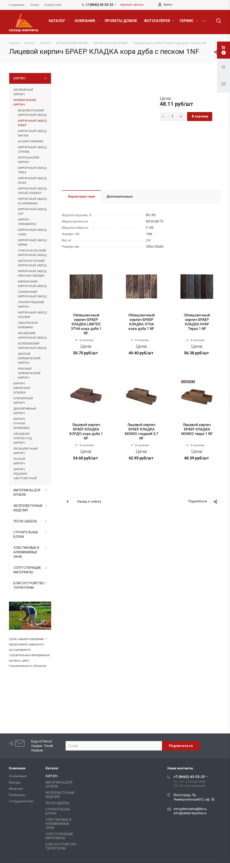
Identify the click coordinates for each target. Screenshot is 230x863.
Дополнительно (119, 196)
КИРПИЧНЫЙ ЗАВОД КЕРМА (32, 242)
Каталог (52, 768)
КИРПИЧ (19, 78)
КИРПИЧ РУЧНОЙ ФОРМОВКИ (21, 423)
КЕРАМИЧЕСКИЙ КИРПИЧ (24, 102)
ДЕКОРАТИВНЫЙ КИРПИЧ (24, 411)
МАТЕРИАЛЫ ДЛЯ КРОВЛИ (26, 492)
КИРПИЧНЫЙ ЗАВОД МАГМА (32, 133)
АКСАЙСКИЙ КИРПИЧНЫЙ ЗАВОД (32, 335)
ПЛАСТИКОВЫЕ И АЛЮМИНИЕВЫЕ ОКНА (26, 552)
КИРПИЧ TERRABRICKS (27, 222)
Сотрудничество (21, 801)
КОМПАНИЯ (87, 21)
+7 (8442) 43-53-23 (189, 777)
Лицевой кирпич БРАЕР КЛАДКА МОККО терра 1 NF (197, 429)
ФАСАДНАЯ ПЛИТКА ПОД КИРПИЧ (22, 438)
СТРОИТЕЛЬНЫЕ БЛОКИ (25, 534)
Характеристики (81, 196)
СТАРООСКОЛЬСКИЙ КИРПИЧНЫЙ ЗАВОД (32, 253)
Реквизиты (17, 795)
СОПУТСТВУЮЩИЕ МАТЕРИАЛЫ (27, 570)
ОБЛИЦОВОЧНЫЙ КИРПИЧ (25, 451)
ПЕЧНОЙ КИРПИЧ (19, 461)
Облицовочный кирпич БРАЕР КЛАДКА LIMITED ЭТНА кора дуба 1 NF (86, 324)
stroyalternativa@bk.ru (190, 809)
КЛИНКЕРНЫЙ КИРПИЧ (23, 400)
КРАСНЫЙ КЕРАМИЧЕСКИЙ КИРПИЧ (29, 373)
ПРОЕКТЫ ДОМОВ (121, 21)
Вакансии (16, 788)
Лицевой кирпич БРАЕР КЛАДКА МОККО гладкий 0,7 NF (141, 431)
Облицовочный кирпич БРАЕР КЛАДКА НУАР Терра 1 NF (197, 322)
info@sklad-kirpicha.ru (190, 813)
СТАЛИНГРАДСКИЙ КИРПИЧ (31, 304)
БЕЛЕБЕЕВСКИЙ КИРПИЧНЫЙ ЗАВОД (32, 346)
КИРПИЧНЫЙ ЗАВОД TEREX (32, 170)
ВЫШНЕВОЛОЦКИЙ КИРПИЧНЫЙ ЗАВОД (32, 113)
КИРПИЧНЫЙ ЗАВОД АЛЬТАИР (32, 315)
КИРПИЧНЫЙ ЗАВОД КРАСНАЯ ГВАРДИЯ (32, 273)
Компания (17, 768)
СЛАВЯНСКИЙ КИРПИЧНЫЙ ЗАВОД (32, 294)
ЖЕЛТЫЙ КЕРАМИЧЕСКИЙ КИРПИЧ (29, 358)
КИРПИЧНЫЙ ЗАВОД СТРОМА (32, 149)
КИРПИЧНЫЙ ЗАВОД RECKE (32, 180)
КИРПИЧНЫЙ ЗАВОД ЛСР (32, 211)
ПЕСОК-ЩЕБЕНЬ (25, 521)
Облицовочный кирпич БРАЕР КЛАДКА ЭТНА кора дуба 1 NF (141, 322)
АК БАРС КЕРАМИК (30, 141)
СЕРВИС (188, 21)
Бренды (15, 782)
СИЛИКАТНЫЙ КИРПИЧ (23, 92)
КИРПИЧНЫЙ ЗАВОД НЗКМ (32, 232)
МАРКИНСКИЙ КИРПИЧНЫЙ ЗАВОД (32, 284)
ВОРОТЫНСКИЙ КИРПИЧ (28, 160)
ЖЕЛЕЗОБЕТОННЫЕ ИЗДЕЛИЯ (28, 508)
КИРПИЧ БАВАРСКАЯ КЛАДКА (21, 388)
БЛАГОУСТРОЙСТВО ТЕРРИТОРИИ (28, 585)
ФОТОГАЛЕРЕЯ (159, 21)
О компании (18, 776)
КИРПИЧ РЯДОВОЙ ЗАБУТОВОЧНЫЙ (25, 474)
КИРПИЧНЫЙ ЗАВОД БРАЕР (32, 123)
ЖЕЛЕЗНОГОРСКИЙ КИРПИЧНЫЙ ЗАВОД (32, 263)
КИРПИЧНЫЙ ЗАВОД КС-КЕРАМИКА (32, 201)
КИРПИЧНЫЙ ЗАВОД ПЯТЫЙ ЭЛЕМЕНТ (32, 191)
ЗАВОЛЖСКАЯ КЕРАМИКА (28, 325)
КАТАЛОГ (59, 21)
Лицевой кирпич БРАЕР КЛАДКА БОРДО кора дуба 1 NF (86, 431)
